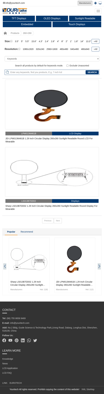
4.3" (40, 41)
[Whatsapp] (29, 340)
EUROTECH (16, 383)
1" (71, 41)
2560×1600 (51, 49)
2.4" (47, 41)
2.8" (53, 41)
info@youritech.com (14, 3)
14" (82, 41)
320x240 (40, 49)
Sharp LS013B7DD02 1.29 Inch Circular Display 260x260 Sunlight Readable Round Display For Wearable (51, 207)
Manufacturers (85, 3)
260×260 (27, 33)
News (5, 363)
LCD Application (10, 368)
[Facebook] (4, 340)
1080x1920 (28, 49)
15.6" (33, 41)
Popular (11, 231)
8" (62, 41)
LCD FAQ (7, 373)
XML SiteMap (88, 389)
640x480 (74, 49)
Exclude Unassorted (79, 65)
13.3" (88, 41)
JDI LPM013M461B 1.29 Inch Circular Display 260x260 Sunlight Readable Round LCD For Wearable (49, 140)
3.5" (17, 41)
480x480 (64, 49)
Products (15, 33)
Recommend (27, 231)
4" (58, 41)
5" (22, 41)
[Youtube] (10, 340)
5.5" (27, 41)
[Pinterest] (16, 340)
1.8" (76, 41)
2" (67, 41)
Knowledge (7, 359)
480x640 (85, 49)
